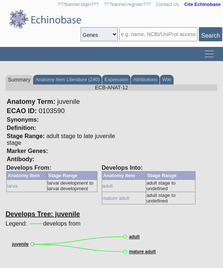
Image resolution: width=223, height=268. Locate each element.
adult (108, 186)
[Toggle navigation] (209, 54)
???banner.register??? (127, 4)
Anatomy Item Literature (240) (67, 79)
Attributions (145, 79)
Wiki (166, 79)
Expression (116, 79)
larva (12, 186)
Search (210, 35)
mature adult (116, 198)
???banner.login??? (78, 4)
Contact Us (167, 4)
